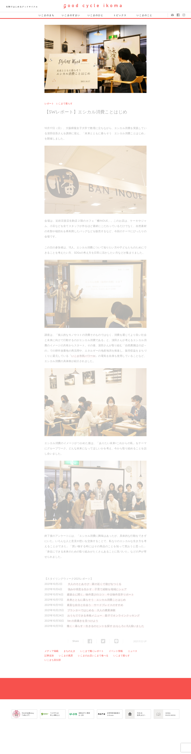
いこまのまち (46, 15)
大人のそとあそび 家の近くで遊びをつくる (94, 584)
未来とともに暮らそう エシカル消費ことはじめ (96, 599)
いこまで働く (87, 651)
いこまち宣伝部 (52, 659)
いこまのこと (144, 15)
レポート (49, 103)
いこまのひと (95, 15)
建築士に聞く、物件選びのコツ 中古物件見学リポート (100, 594)
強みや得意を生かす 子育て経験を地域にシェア (97, 589)
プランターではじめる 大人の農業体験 (91, 610)
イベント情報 (116, 651)
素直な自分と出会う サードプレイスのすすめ (95, 605)
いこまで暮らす (64, 103)
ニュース (132, 651)
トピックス (120, 15)
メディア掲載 (51, 651)
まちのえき (69, 651)
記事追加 (49, 655)
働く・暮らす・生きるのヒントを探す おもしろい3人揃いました (105, 626)
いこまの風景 (66, 655)
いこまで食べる (100, 655)
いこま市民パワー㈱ (83, 356)
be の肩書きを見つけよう (83, 620)
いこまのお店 (85, 655)
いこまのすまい (71, 15)
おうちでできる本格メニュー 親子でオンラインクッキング (103, 615)
